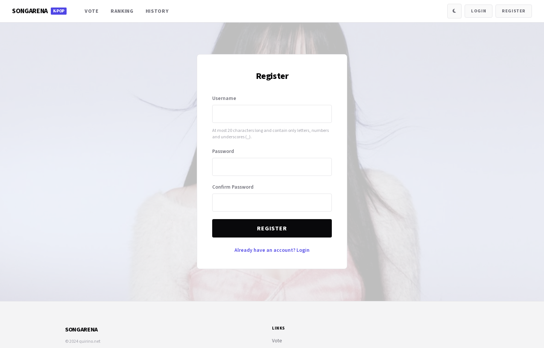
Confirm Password (233, 187)
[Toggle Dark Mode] (454, 11)
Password (223, 151)
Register (514, 11)
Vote (92, 11)
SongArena (39, 11)
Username (224, 98)
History (157, 11)
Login (478, 11)
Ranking (122, 11)
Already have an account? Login (272, 250)
